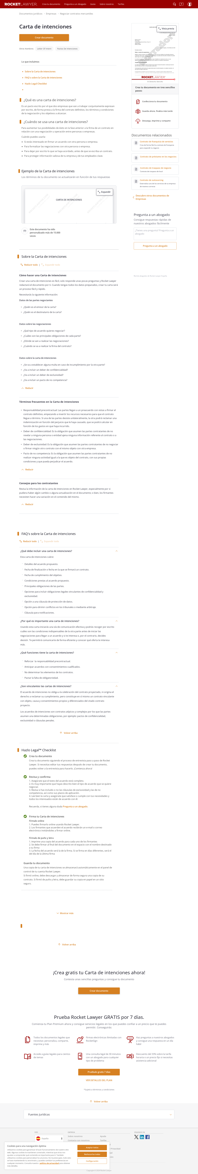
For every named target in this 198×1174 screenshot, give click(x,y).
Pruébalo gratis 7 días (99, 1070)
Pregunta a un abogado (75, 804)
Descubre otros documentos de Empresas (152, 197)
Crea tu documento (51, 4)
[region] (57, 1156)
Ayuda (103, 1134)
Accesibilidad (106, 1151)
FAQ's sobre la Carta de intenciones (43, 75)
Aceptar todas (92, 1147)
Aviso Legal (105, 1142)
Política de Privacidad (110, 1146)
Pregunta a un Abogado (75, 4)
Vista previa (168, 28)
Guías (93, 4)
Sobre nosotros (107, 4)
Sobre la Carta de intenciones (40, 69)
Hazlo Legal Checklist (36, 81)
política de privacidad (49, 1163)
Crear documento (44, 37)
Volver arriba (71, 731)
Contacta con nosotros (79, 1138)
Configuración (92, 1161)
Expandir (106, 189)
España (45, 1136)
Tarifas (121, 4)
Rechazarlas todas (92, 1154)
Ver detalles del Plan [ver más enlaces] (99, 1078)
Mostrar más (67, 911)
